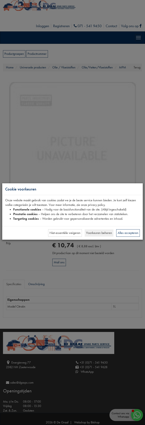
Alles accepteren (128, 233)
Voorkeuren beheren (99, 233)
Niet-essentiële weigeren (65, 233)
